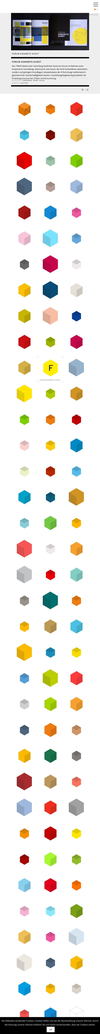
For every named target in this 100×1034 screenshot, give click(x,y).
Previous (17, 31)
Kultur (24, 83)
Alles (42, 80)
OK (50, 1029)
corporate (27, 80)
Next (82, 31)
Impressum (92, 15)
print (35, 80)
